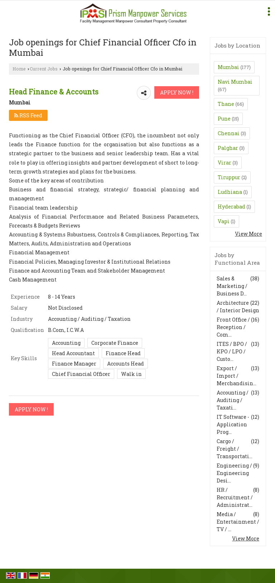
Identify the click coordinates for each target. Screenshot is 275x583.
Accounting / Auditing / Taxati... (233, 400)
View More (248, 233)
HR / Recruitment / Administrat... (235, 497)
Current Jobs (44, 69)
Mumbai (228, 67)
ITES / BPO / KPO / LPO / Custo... (232, 351)
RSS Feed (28, 115)
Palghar (228, 147)
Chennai (229, 133)
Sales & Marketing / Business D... (232, 286)
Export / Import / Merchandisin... (236, 376)
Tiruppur (229, 177)
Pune (224, 118)
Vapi (224, 221)
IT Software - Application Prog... (233, 424)
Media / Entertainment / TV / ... (238, 522)
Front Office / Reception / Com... (233, 327)
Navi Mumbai (235, 81)
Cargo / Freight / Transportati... (234, 449)
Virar (224, 162)
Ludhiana (230, 191)
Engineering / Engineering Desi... (234, 473)
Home (19, 69)
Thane (226, 104)
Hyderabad (231, 206)
